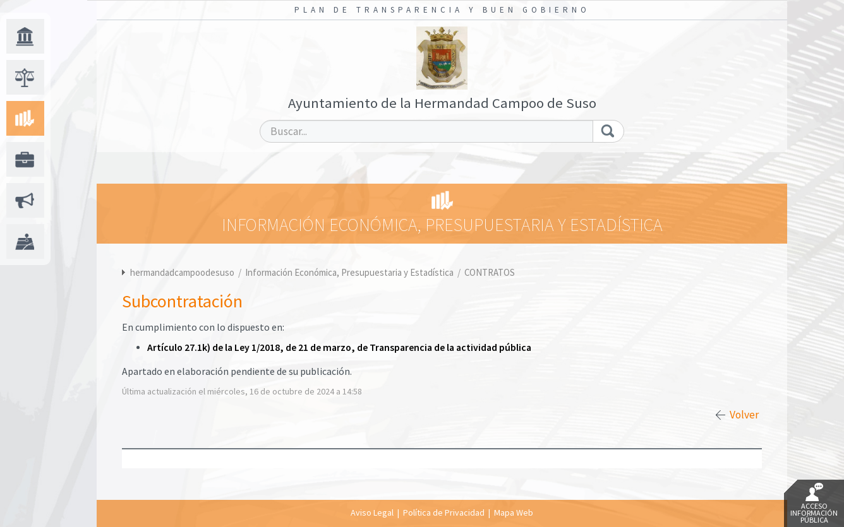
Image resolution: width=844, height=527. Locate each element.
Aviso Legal (372, 512)
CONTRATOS (489, 272)
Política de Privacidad (444, 512)
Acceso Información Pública (814, 503)
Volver (744, 415)
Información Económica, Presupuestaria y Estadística (350, 272)
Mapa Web (513, 512)
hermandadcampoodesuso (182, 272)
